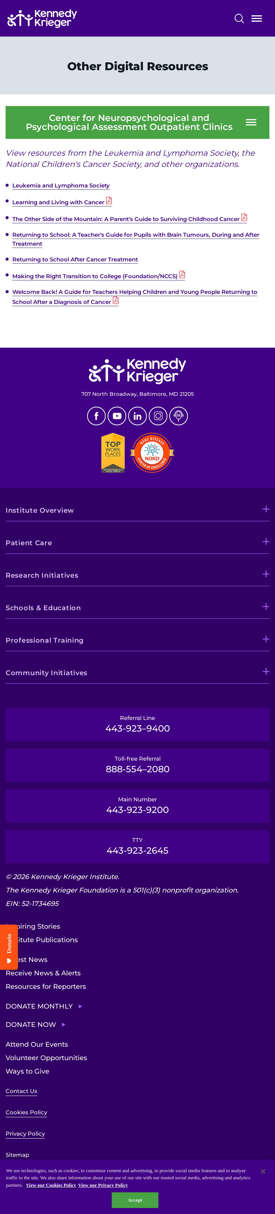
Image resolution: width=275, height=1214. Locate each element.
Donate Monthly (39, 1006)
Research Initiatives (42, 575)
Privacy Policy (25, 1133)
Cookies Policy (26, 1112)
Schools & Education (43, 608)
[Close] (263, 1171)
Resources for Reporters (46, 986)
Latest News (26, 960)
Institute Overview (40, 510)
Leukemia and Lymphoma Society (61, 185)
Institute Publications (42, 940)
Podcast (178, 416)
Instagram (158, 416)
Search (239, 18)
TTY (137, 846)
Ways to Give (27, 1071)
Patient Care (29, 543)
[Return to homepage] (64, 18)
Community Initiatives (46, 673)
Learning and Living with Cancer (58, 202)
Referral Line (137, 724)
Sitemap (17, 1154)
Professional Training (45, 640)
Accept (135, 1200)
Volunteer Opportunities (46, 1058)
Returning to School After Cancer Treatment (75, 259)
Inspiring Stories (33, 926)
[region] (137, 1186)
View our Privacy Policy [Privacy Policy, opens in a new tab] (103, 1185)
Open (256, 20)
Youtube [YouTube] (117, 416)
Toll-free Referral (137, 764)
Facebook (96, 416)
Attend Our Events (37, 1044)
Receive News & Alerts (43, 973)
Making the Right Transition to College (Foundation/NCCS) (94, 276)
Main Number (137, 805)
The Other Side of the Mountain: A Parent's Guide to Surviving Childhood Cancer (126, 219)
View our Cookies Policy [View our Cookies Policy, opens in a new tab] (51, 1185)
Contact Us (21, 1091)
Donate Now (31, 1025)
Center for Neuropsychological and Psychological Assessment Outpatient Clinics (129, 122)
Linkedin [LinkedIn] (137, 416)
